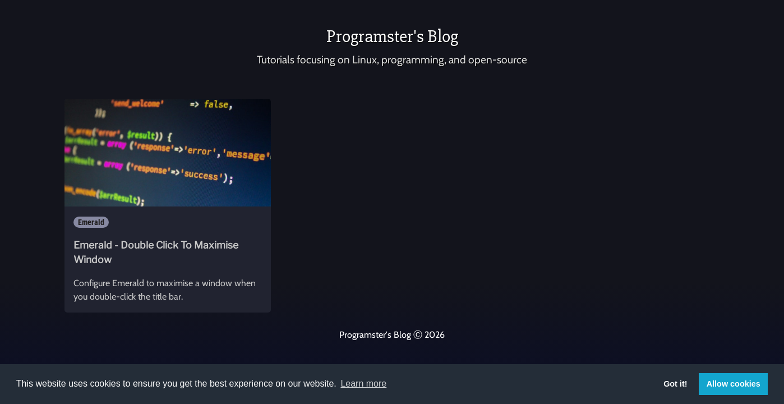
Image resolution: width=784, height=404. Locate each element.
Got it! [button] (675, 383)
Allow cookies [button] (733, 383)
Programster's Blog (392, 36)
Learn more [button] (363, 383)
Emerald (91, 222)
